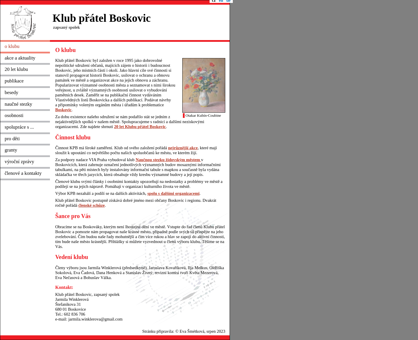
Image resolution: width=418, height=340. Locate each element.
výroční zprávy (19, 161)
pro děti (12, 138)
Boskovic (63, 109)
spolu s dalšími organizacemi (173, 193)
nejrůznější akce (183, 147)
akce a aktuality (20, 58)
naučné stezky (18, 104)
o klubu (12, 46)
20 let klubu (16, 69)
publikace (14, 81)
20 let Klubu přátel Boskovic (140, 126)
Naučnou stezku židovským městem (168, 159)
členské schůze (91, 205)
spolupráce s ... (19, 127)
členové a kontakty (23, 173)
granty (11, 150)
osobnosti (14, 115)
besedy (11, 92)
